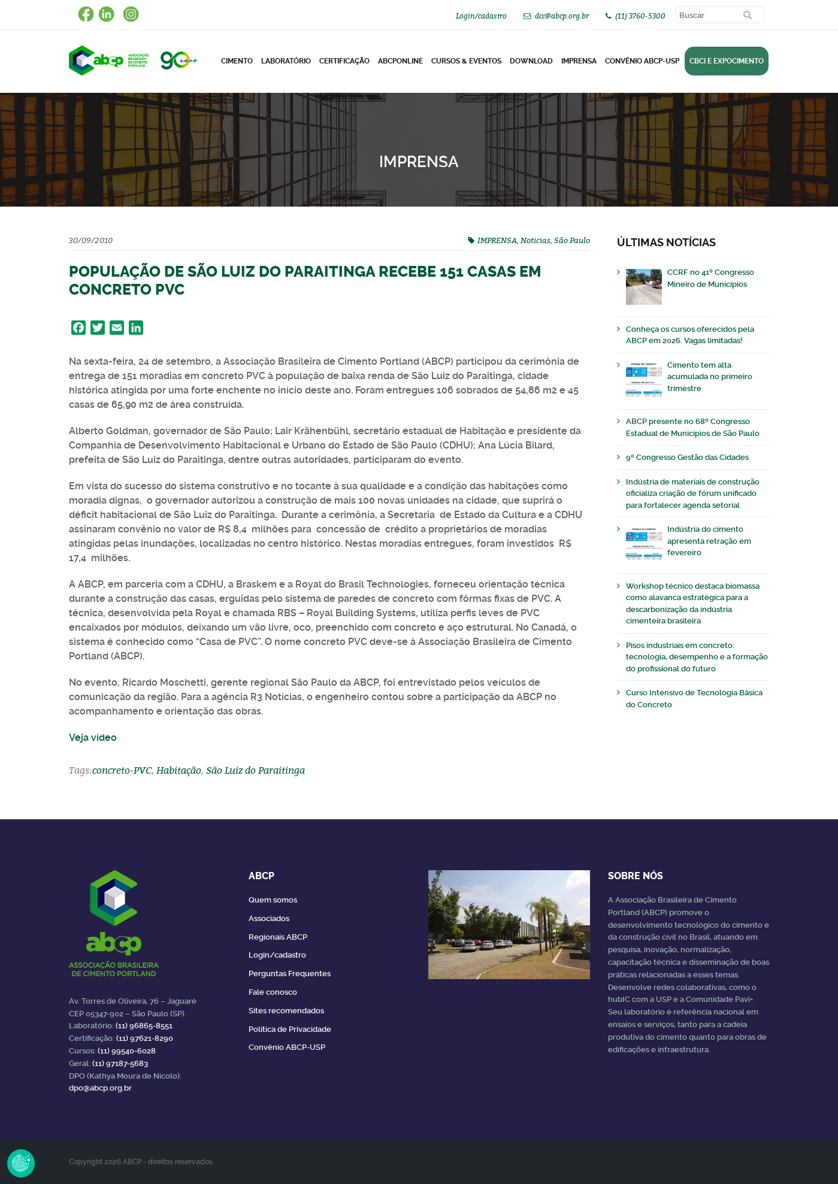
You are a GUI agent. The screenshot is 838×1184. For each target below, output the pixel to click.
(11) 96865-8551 (144, 1025)
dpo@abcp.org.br (100, 1087)
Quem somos (273, 899)
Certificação (344, 61)
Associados (269, 918)
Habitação (178, 770)
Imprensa (579, 61)
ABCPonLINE (400, 61)
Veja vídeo (93, 737)
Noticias (535, 240)
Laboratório (286, 61)
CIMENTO (237, 61)
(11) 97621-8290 (144, 1038)
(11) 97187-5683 (120, 1063)
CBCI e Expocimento (726, 61)
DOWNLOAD (531, 61)
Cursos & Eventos (466, 61)
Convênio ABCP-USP (642, 61)
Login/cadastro (481, 16)
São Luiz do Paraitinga (255, 770)
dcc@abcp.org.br (562, 16)
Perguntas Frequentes (290, 973)
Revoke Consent (21, 1163)
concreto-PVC (122, 770)
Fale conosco (273, 992)
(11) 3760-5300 (640, 16)
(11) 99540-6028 (127, 1050)
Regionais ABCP (278, 936)
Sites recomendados (286, 1010)
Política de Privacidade (290, 1029)
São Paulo (572, 240)
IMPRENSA (497, 240)
